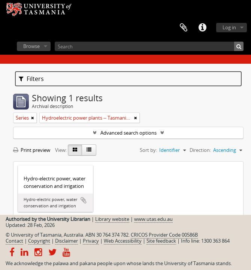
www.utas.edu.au (153, 219)
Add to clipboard (83, 200)
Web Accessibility (123, 240)
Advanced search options (128, 132)
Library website (112, 219)
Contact (14, 240)
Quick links (202, 27)
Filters (31, 79)
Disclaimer (66, 240)
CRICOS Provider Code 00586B (164, 234)
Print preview (31, 150)
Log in (229, 27)
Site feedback (161, 240)
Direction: (200, 150)
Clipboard (183, 27)
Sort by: (148, 150)
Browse (31, 46)
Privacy (91, 240)
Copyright (39, 240)
